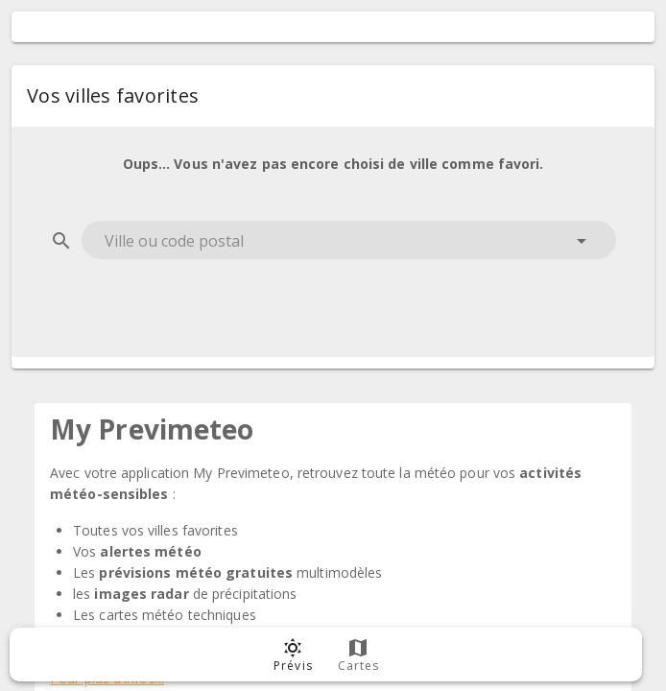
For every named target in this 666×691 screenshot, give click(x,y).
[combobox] (349, 240)
